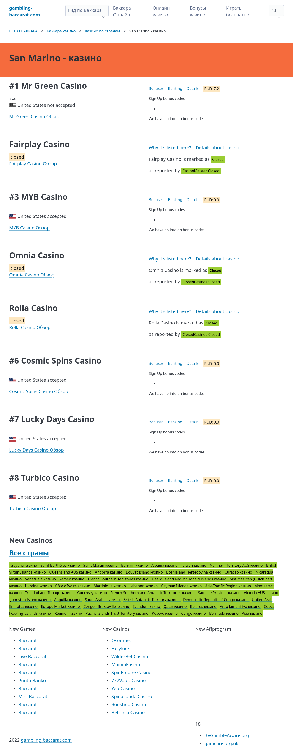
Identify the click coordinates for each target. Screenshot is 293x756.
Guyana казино (24, 565)
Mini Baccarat (32, 696)
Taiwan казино (194, 565)
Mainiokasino (125, 664)
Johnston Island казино (31, 599)
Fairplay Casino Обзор (33, 164)
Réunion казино (68, 613)
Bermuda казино (224, 613)
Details (192, 88)
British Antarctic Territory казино (152, 599)
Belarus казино (203, 606)
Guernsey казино (92, 592)
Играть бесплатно (237, 11)
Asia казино (252, 613)
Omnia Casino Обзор (31, 275)
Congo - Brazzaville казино (106, 606)
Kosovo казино (165, 613)
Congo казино (194, 613)
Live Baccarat (32, 656)
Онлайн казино (161, 11)
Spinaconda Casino (131, 696)
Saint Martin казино (101, 565)
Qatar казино (175, 606)
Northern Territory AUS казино (237, 565)
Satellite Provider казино (219, 592)
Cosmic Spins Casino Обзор (38, 391)
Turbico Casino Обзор (32, 508)
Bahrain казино (135, 565)
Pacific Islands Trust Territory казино (117, 613)
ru (273, 10)
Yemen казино (72, 579)
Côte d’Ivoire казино (73, 585)
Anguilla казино (68, 599)
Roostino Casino (128, 704)
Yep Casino (123, 688)
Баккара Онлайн (122, 11)
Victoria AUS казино (261, 592)
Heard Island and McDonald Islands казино (189, 579)
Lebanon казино (144, 585)
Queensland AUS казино (70, 572)
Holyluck (120, 648)
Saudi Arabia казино (103, 599)
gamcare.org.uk (221, 743)
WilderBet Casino (129, 656)
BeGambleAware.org (226, 735)
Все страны (29, 553)
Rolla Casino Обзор (30, 327)
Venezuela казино (41, 579)
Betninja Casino (128, 712)
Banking (175, 88)
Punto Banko (32, 680)
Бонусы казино (198, 11)
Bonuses (156, 88)
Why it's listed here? (170, 148)
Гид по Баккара (85, 10)
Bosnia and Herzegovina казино (194, 572)
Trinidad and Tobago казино (50, 592)
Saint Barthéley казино (61, 565)
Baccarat (27, 640)
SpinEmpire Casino (131, 672)
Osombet (121, 640)
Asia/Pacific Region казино (228, 585)
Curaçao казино (239, 572)
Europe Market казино (61, 606)
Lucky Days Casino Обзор (36, 450)
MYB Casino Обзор (29, 228)
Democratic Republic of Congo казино (216, 599)
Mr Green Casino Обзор (34, 116)
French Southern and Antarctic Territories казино (152, 592)
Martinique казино (110, 585)
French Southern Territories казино (118, 579)
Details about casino (217, 148)
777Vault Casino (128, 680)
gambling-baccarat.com (46, 740)
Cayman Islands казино (182, 585)
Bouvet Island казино (144, 572)
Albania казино (165, 565)
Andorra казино (109, 572)
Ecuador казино (147, 606)
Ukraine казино (39, 585)
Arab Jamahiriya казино (240, 606)
